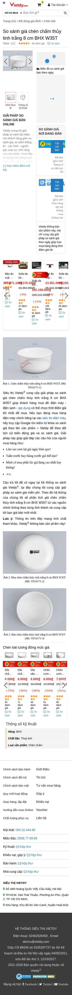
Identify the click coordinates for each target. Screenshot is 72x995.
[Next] (30, 61)
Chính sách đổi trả (14, 777)
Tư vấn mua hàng (48, 785)
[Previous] (6, 61)
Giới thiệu (43, 769)
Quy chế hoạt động (15, 793)
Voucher (42, 810)
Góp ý (40, 793)
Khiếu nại (42, 801)
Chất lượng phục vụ (16, 818)
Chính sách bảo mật (16, 785)
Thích (6, 43)
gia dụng (24, 408)
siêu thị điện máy (53, 418)
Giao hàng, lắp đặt (14, 801)
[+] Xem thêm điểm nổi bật (16, 167)
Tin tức (41, 777)
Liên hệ (41, 818)
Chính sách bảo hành (16, 769)
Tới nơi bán (57, 147)
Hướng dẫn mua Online (18, 810)
